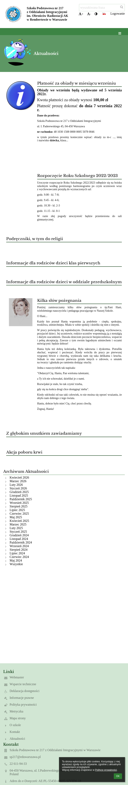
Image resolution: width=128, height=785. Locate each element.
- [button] (89, 14)
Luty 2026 (16, 484)
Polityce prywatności (106, 770)
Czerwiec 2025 (19, 513)
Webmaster (17, 677)
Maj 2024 (16, 560)
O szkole (15, 725)
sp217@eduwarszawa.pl (25, 757)
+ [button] (81, 14)
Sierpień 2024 (18, 549)
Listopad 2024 (19, 539)
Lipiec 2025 (17, 510)
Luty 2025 (16, 528)
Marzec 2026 (18, 481)
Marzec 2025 (18, 524)
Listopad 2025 (19, 495)
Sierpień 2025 (18, 506)
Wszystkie (16, 564)
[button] (104, 13)
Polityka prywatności (23, 704)
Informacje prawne (22, 697)
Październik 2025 (21, 499)
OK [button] (118, 776)
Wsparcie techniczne (23, 684)
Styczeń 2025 (18, 531)
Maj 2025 (16, 517)
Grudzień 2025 (19, 492)
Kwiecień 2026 (19, 477)
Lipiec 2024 (17, 553)
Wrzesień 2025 (19, 502)
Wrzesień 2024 (19, 546)
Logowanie (117, 13)
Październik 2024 (21, 542)
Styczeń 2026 (18, 488)
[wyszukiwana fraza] (102, 7)
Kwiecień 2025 (19, 520)
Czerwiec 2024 (19, 557)
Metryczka (16, 711)
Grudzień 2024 (19, 535)
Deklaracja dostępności (24, 691)
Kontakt (15, 731)
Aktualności (17, 738)
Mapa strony (18, 718)
